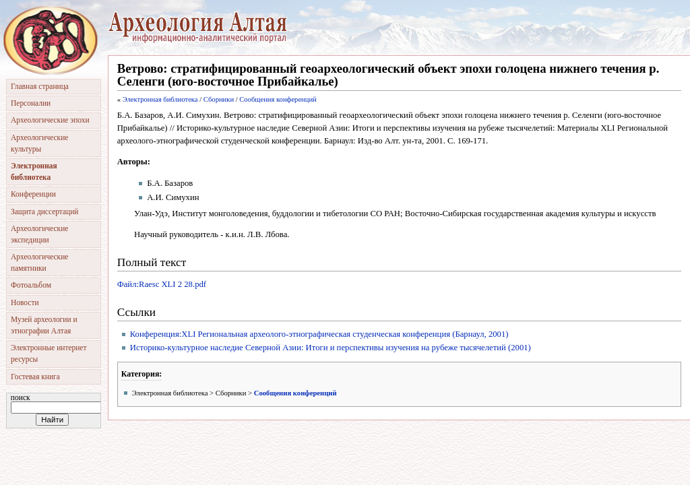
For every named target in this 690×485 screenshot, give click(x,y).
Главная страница (40, 86)
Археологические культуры (39, 143)
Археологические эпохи (50, 120)
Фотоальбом (31, 285)
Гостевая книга (35, 377)
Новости (25, 302)
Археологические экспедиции (39, 234)
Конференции (33, 194)
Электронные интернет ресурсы (48, 353)
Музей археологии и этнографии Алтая (44, 325)
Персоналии (31, 103)
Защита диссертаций (44, 211)
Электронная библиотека (160, 99)
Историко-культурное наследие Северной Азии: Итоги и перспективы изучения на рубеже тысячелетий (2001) (330, 347)
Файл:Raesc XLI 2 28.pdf (161, 284)
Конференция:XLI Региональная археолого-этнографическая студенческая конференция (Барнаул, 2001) (319, 334)
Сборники (218, 99)
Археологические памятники (39, 262)
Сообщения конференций (277, 99)
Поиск (20, 397)
